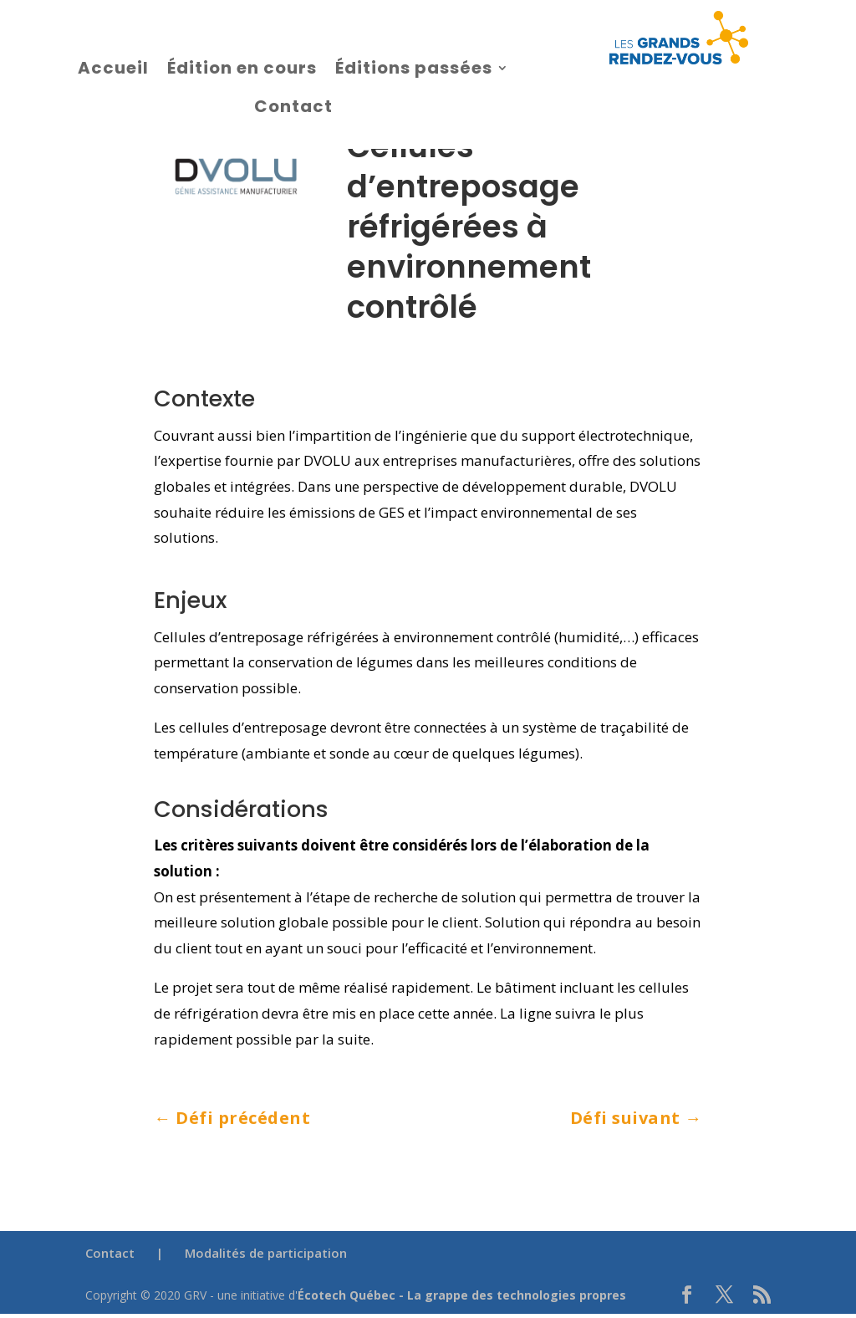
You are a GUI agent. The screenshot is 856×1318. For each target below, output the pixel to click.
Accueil (113, 67)
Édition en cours (242, 67)
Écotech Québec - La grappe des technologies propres (462, 1295)
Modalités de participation (266, 1252)
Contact (293, 106)
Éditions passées (413, 67)
